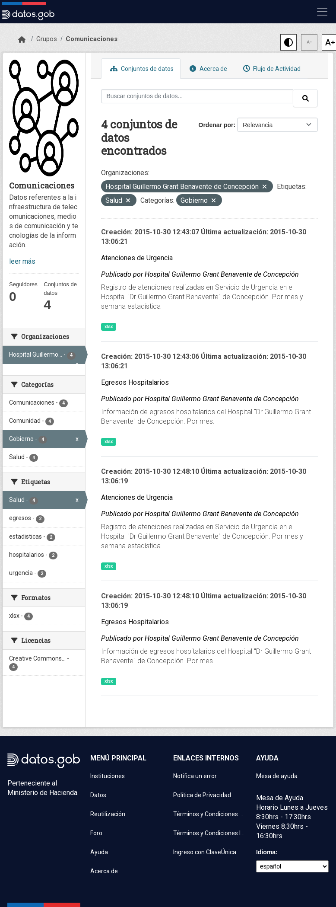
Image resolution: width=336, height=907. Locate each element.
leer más (22, 261)
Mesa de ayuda (277, 776)
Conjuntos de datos (141, 68)
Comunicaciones (91, 39)
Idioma (266, 852)
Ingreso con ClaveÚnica (204, 852)
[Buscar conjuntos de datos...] (197, 96)
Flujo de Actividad (271, 68)
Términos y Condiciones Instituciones (209, 833)
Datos (98, 795)
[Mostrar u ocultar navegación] (322, 11)
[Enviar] (305, 98)
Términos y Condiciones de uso (209, 814)
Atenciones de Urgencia (137, 258)
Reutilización (107, 814)
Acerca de (207, 68)
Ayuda (99, 852)
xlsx (109, 326)
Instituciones (107, 776)
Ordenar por (216, 124)
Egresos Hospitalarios (135, 382)
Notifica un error (195, 776)
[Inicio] (22, 40)
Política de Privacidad (202, 795)
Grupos (46, 39)
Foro (96, 833)
